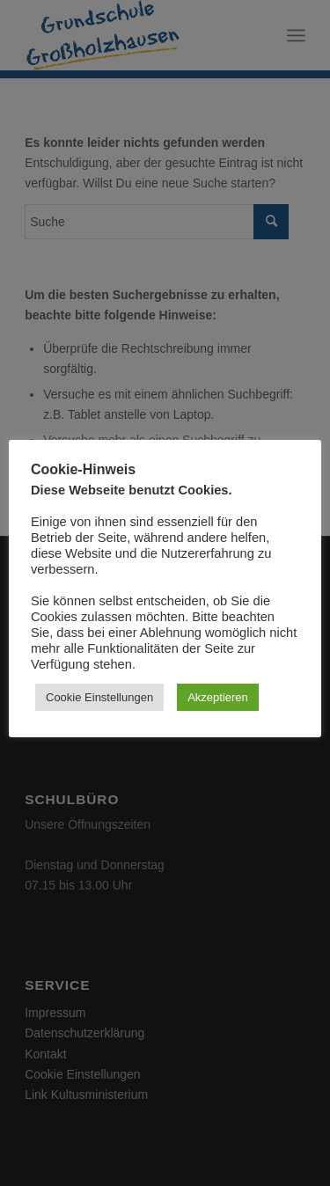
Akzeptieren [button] (217, 697)
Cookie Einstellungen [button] (99, 697)
